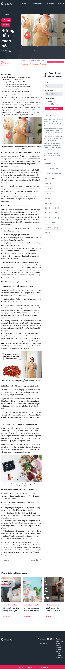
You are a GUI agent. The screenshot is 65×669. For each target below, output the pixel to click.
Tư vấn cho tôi (53, 108)
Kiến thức (61, 3)
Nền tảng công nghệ (36, 3)
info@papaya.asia (40, 643)
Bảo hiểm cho (49, 98)
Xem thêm (6, 616)
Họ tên (47, 82)
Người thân (50, 104)
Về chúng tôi (50, 3)
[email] (41, 560)
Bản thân (49, 101)
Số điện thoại (49, 90)
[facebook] (37, 560)
